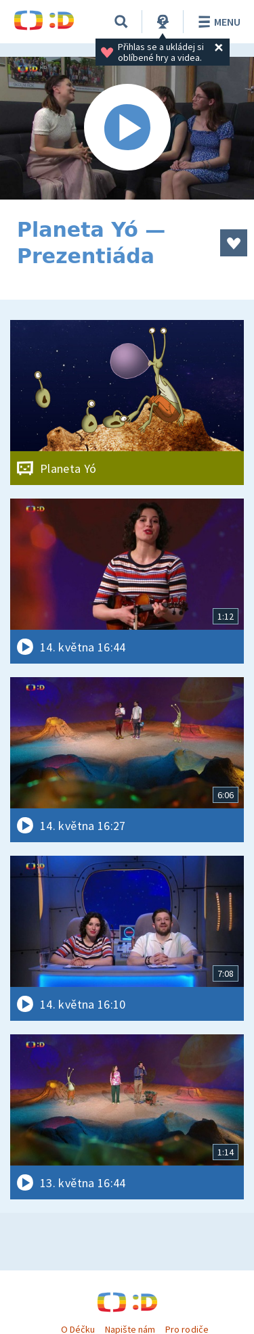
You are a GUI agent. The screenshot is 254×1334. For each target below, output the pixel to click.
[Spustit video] (127, 128)
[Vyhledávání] (121, 21)
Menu (217, 22)
